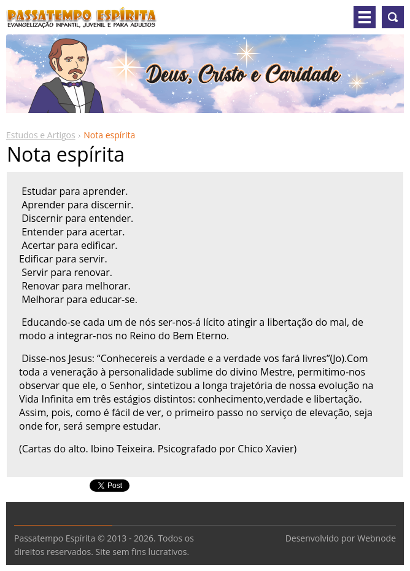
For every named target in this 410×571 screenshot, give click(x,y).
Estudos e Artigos (40, 135)
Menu (364, 17)
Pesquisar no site (393, 17)
